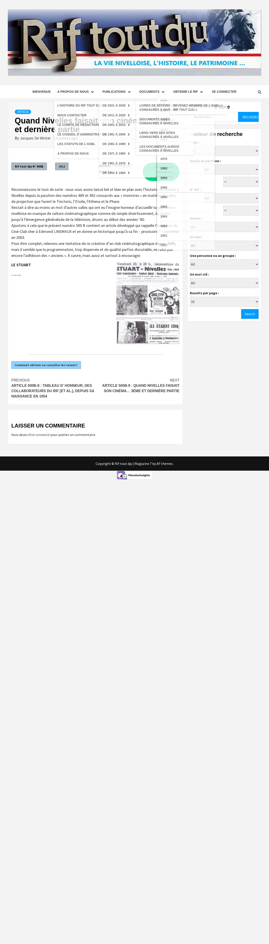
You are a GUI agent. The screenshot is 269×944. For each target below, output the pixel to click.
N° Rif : (195, 189)
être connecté (39, 434)
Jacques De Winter (36, 138)
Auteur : (196, 218)
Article (22, 111)
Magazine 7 (143, 463)
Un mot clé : (199, 274)
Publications (117, 91)
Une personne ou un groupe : (213, 255)
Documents (153, 91)
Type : (194, 142)
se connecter (224, 91)
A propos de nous (76, 91)
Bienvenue (41, 91)
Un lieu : (196, 237)
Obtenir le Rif (189, 91)
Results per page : (204, 293)
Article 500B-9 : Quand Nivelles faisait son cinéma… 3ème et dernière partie (137, 385)
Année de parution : (205, 161)
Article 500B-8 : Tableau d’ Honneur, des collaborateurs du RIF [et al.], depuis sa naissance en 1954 (53, 388)
